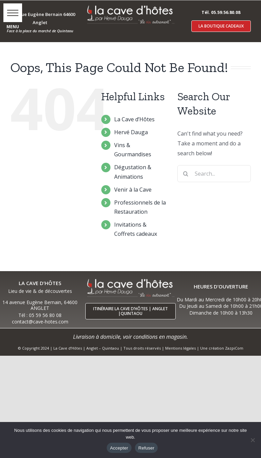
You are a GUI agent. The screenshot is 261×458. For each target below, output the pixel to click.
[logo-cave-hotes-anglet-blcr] (130, 6)
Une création (212, 348)
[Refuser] (252, 440)
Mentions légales (180, 348)
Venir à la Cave (133, 189)
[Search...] (214, 173)
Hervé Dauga (131, 132)
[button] (12, 12)
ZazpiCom (234, 348)
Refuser (146, 448)
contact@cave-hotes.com (40, 321)
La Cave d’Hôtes (134, 119)
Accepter (119, 448)
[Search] (185, 173)
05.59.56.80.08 (225, 12)
